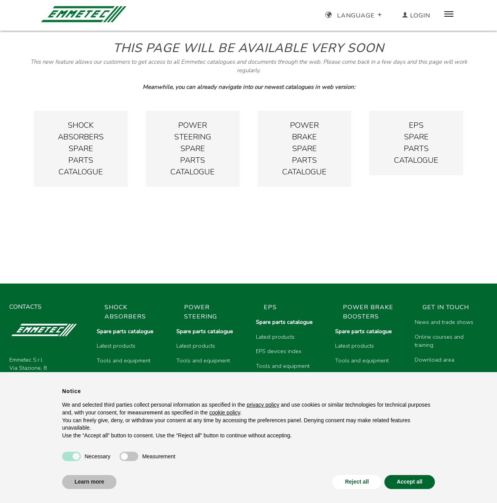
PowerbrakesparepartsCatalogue (304, 148)
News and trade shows (444, 322)
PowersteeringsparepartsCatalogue (192, 148)
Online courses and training (439, 341)
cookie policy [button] (224, 412)
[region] (289, 364)
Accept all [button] (409, 482)
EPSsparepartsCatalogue (416, 142)
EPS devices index (278, 351)
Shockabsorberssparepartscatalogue (81, 148)
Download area (434, 360)
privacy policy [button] (263, 405)
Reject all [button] (356, 482)
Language (354, 15)
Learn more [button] (89, 482)
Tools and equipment (123, 360)
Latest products (116, 346)
